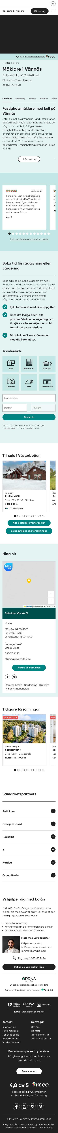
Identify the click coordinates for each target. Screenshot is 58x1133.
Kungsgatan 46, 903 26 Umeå (22, 75)
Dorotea (10, 684)
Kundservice (9, 1026)
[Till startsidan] (22, 4)
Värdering (39, 11)
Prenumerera (29, 1071)
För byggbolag (10, 1034)
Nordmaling (30, 684)
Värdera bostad (11, 1042)
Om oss (35, 1026)
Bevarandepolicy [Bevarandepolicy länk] (29, 1124)
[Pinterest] (40, 1106)
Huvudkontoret (10, 1038)
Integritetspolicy (9, 428)
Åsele (19, 684)
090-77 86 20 (13, 85)
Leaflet (28, 606)
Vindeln (10, 688)
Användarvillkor (27, 428)
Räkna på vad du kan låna (29, 966)
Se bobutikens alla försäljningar (29, 530)
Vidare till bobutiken (29, 667)
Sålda (55, 98)
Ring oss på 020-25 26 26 (31, 958)
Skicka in (29, 417)
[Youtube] (24, 1106)
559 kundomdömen (34, 56)
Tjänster (35, 1030)
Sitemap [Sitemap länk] (32, 1127)
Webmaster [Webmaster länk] (20, 1127)
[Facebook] (16, 1106)
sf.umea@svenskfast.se (19, 80)
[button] (53, 11)
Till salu (32, 98)
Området (7, 98)
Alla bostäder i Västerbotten (29, 522)
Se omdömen (33, 990)
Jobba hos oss (39, 1038)
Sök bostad (8, 11)
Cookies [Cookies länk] (9, 1127)
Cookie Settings (45, 1127)
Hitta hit (44, 98)
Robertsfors (22, 688)
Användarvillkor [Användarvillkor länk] (46, 1124)
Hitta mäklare (12, 63)
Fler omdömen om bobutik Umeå (29, 239)
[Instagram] (32, 1106)
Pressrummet (38, 1034)
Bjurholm (44, 684)
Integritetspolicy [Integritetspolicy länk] (11, 1124)
